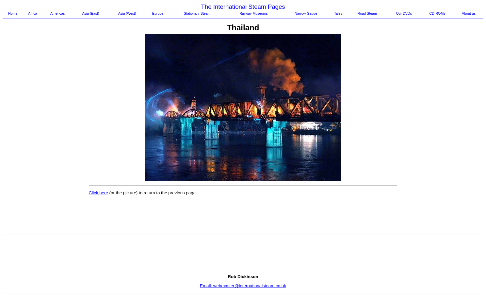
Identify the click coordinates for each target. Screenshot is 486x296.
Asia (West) (127, 13)
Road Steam (367, 13)
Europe (157, 13)
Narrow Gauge (306, 13)
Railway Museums (253, 13)
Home (12, 13)
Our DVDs (404, 13)
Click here (98, 192)
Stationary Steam (197, 13)
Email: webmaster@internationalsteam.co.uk (243, 285)
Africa (32, 13)
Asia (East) (90, 13)
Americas (57, 13)
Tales (338, 13)
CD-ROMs (437, 13)
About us (469, 13)
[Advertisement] (30, 132)
